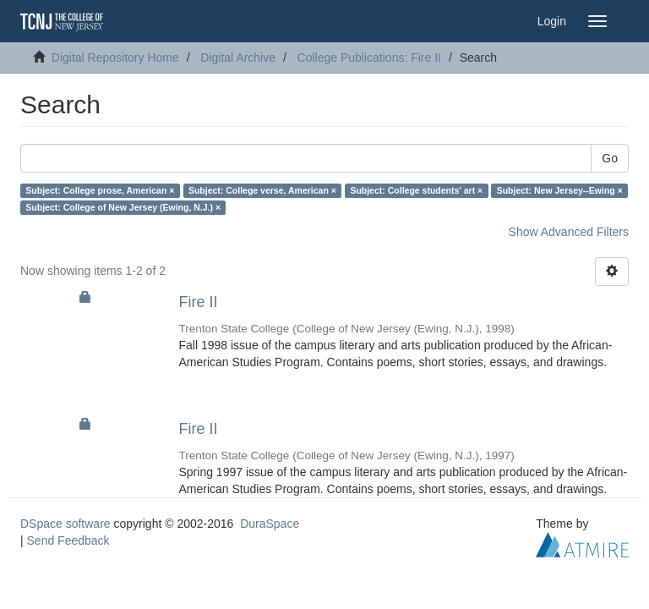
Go (610, 158)
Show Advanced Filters (569, 232)
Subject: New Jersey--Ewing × (560, 190)
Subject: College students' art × (416, 190)
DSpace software (65, 523)
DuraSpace (269, 523)
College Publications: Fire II (369, 57)
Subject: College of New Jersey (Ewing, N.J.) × (123, 207)
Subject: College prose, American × (99, 190)
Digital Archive (237, 57)
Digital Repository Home (115, 57)
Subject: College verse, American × (262, 190)
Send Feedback (68, 540)
